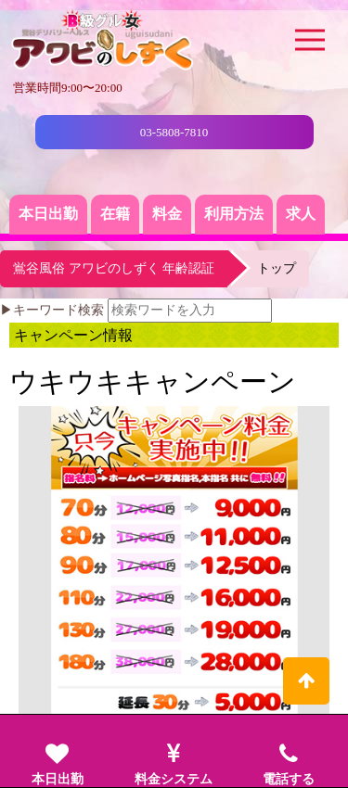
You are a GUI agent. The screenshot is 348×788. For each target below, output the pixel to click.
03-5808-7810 (174, 132)
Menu (312, 27)
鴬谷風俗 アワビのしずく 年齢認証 (113, 268)
